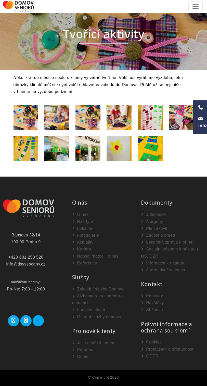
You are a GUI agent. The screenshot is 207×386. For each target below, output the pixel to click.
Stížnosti (152, 310)
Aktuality (83, 242)
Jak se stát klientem (93, 343)
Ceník (80, 356)
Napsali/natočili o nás (95, 256)
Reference (84, 263)
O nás (80, 214)
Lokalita (82, 228)
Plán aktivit (154, 228)
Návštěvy (152, 303)
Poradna (83, 350)
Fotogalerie (85, 235)
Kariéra (81, 249)
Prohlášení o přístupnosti (167, 349)
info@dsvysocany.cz (26, 264)
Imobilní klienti (88, 310)
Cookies (151, 342)
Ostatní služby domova (96, 317)
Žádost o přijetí (158, 235)
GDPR (149, 356)
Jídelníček (153, 214)
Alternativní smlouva (163, 270)
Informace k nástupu (163, 263)
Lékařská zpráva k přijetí (167, 242)
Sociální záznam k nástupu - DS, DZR (171, 252)
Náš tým (82, 221)
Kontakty (152, 296)
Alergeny (152, 221)
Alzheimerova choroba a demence (98, 299)
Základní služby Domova (98, 289)
